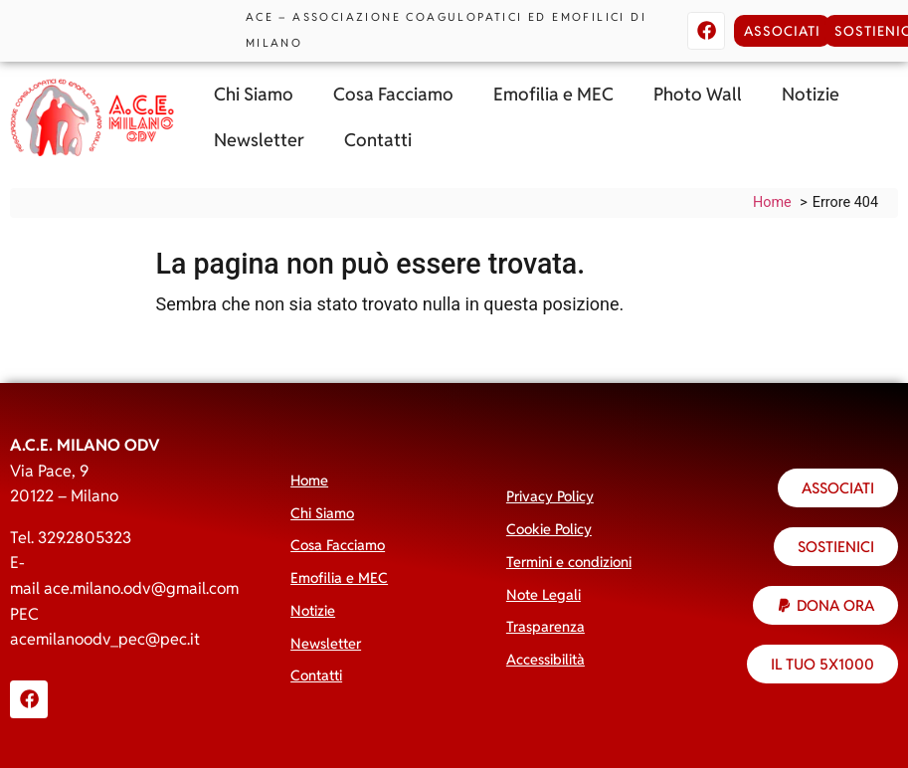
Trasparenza (545, 626)
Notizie (810, 94)
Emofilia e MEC (553, 94)
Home (309, 480)
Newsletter (259, 139)
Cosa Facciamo (393, 94)
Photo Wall (697, 94)
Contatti (378, 139)
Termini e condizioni (569, 561)
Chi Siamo (253, 94)
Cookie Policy (549, 528)
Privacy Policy (550, 495)
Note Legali (543, 594)
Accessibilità (545, 659)
